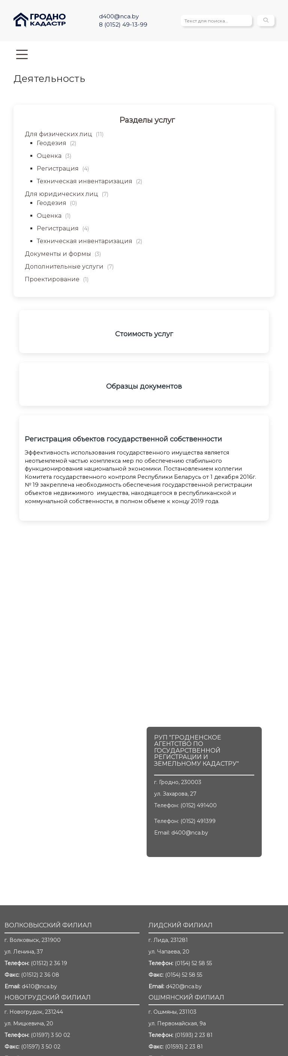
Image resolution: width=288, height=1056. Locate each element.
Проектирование (56, 279)
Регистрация (63, 168)
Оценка (54, 155)
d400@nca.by (119, 16)
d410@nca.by (39, 986)
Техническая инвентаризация (89, 181)
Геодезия (56, 143)
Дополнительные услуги (69, 266)
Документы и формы (63, 253)
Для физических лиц (64, 134)
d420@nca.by (184, 986)
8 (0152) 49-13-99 (123, 24)
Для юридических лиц (66, 194)
